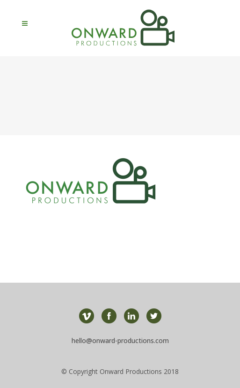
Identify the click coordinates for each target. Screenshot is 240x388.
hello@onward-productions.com (120, 340)
